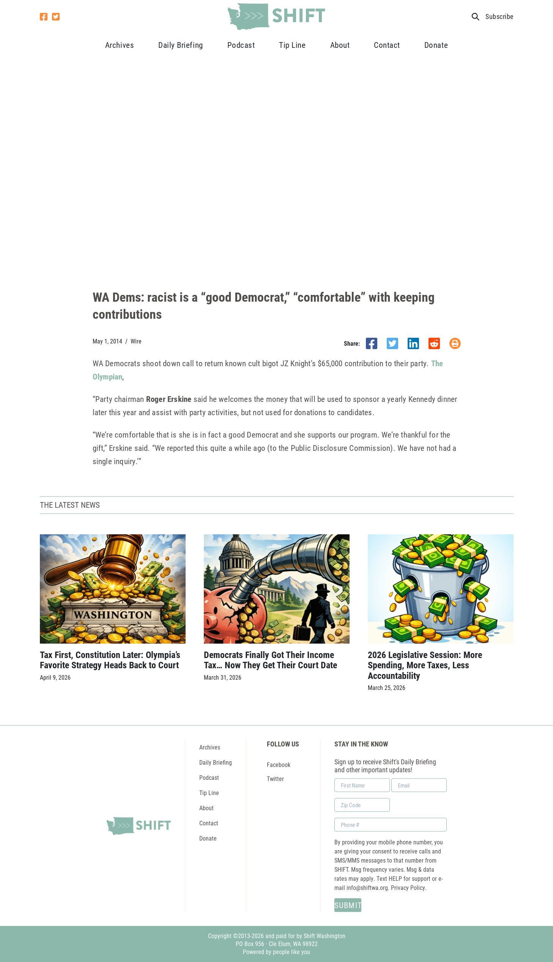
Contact (387, 44)
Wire (136, 341)
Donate (436, 44)
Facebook (278, 764)
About (340, 44)
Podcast (241, 44)
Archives (119, 44)
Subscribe (499, 16)
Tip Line (292, 44)
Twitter (275, 779)
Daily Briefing (180, 44)
